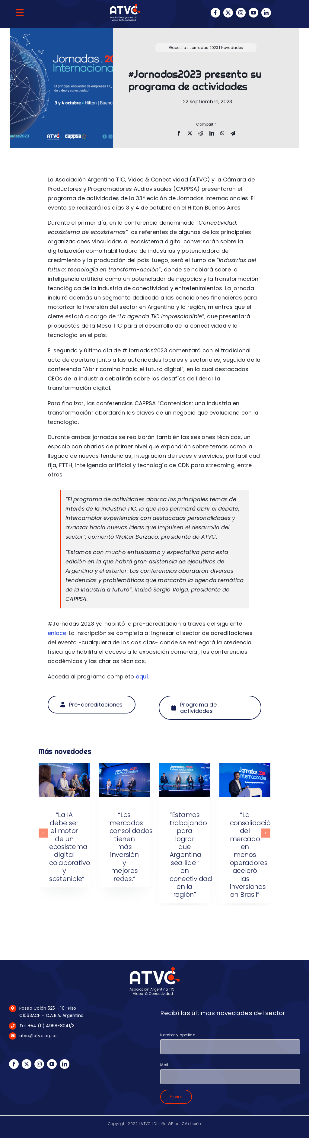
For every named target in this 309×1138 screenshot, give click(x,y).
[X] (189, 133)
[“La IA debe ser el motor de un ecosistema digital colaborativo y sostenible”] (64, 767)
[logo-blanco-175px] (154, 968)
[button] (43, 833)
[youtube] (253, 13)
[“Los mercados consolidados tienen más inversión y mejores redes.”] (124, 767)
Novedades (232, 47)
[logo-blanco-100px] (125, 5)
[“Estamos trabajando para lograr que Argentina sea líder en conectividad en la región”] (184, 767)
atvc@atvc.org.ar (38, 1036)
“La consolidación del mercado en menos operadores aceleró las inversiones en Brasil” (252, 854)
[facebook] (215, 13)
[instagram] (241, 13)
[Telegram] (233, 133)
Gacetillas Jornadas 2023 (193, 47)
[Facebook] (179, 133)
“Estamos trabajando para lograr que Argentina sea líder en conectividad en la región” (191, 854)
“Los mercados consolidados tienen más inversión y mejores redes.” (131, 846)
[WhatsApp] (222, 133)
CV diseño (191, 1123)
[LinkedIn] (211, 133)
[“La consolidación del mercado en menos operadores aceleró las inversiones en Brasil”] (245, 767)
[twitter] (228, 13)
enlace (57, 633)
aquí (142, 676)
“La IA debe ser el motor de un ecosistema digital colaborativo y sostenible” (69, 846)
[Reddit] (200, 133)
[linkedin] (266, 13)
